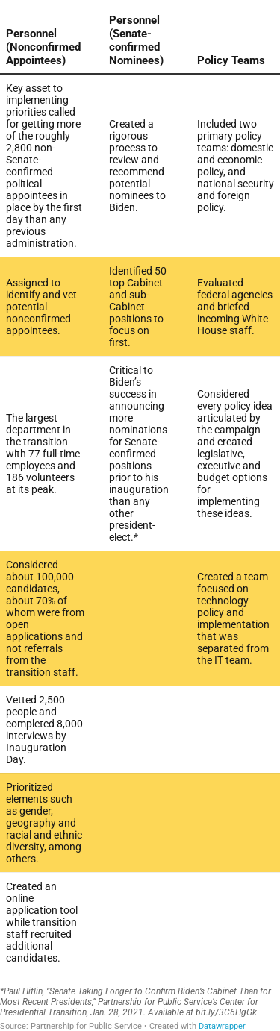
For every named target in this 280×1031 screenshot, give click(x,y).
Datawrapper (222, 1026)
